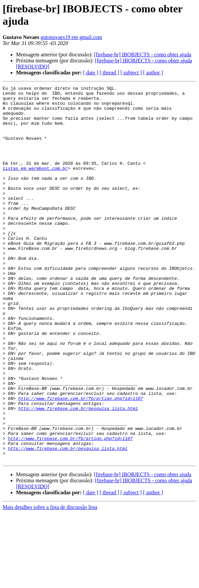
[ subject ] (131, 72)
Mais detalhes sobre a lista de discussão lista (50, 582)
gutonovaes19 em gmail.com (71, 37)
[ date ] (90, 72)
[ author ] (153, 72)
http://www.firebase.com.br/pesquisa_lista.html (78, 473)
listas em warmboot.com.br (35, 185)
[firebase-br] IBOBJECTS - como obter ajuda (142, 54)
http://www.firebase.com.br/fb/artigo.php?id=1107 (80, 461)
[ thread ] (109, 72)
